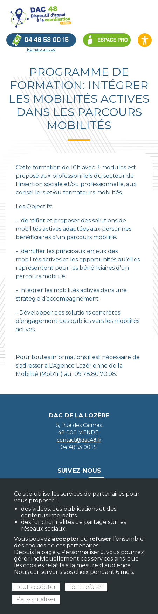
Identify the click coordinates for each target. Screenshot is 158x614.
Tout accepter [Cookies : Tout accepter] (36, 587)
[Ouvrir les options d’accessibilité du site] (145, 40)
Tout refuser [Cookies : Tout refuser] (86, 587)
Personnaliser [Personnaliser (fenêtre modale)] (36, 599)
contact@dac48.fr (79, 440)
